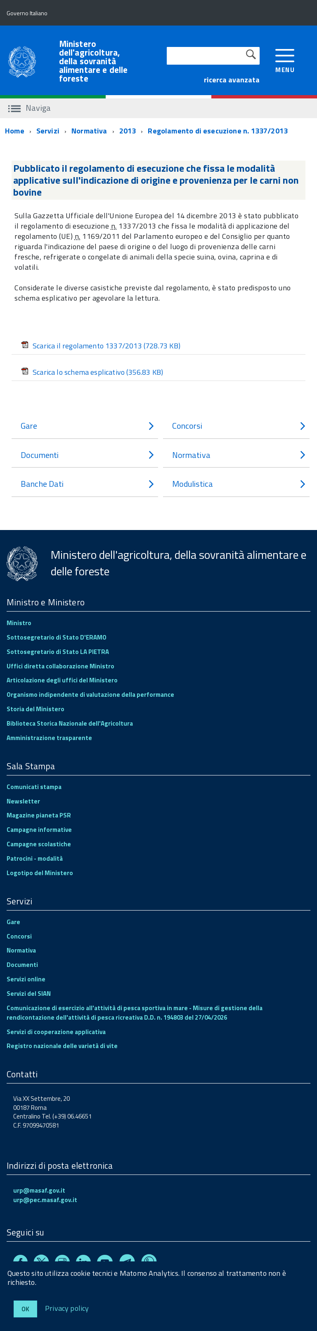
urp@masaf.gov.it (39, 1190)
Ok (25, 1309)
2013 (127, 130)
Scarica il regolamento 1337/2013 (100, 345)
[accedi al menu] (285, 60)
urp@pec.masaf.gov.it (45, 1200)
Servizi (47, 130)
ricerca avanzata (232, 79)
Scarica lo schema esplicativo (92, 372)
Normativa (89, 130)
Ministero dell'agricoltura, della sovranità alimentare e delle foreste (93, 61)
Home (14, 130)
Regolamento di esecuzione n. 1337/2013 (218, 130)
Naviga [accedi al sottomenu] (29, 107)
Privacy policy (67, 1307)
